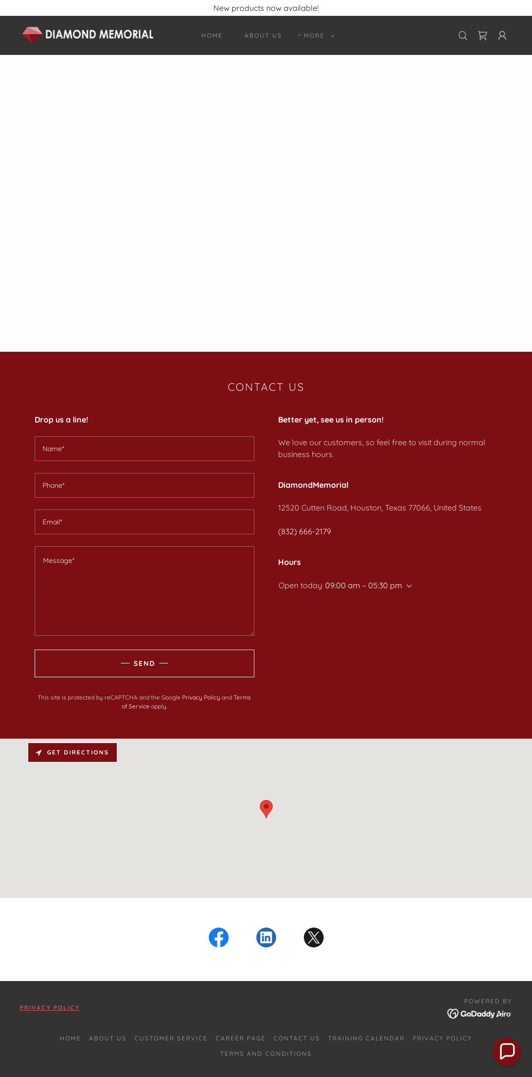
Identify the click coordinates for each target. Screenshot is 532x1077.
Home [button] (70, 1038)
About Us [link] (263, 35)
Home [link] (212, 35)
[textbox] (144, 448)
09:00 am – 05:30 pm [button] (363, 585)
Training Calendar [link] (366, 1038)
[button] (317, 36)
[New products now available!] (266, 8)
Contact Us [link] (297, 1038)
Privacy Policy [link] (201, 697)
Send (144, 663)
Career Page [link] (241, 1038)
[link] (88, 35)
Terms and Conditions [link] (265, 1053)
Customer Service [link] (171, 1038)
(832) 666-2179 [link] (304, 531)
